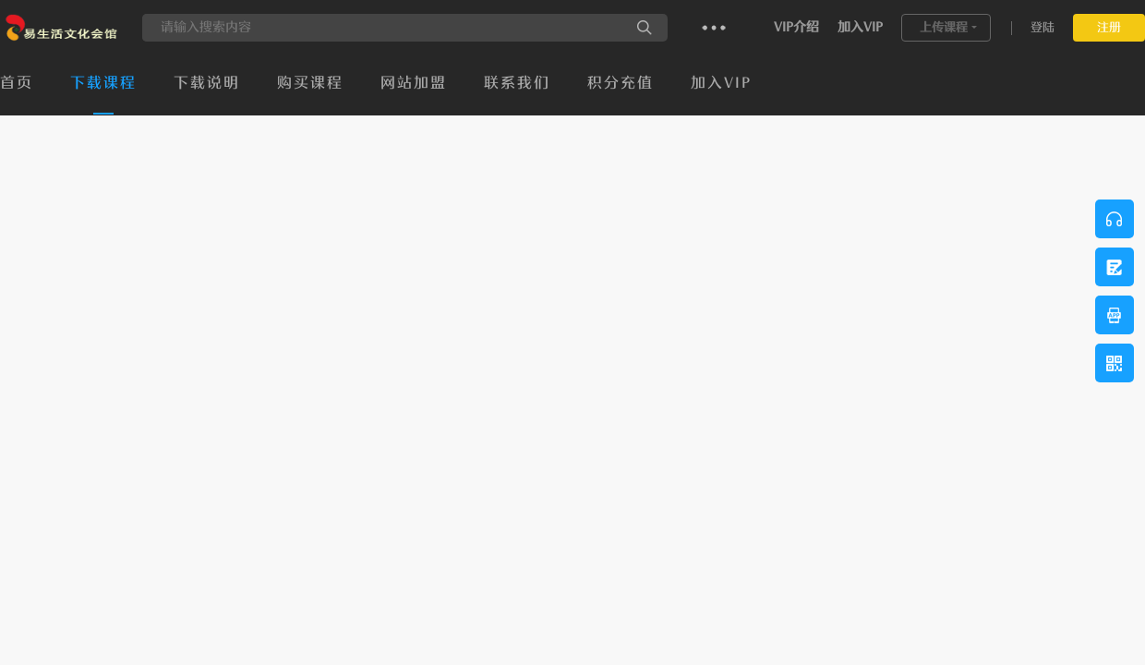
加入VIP (860, 27)
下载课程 (103, 83)
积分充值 (620, 83)
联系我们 (517, 83)
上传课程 (944, 27)
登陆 (1042, 27)
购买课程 (310, 83)
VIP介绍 (796, 27)
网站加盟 (413, 83)
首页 (16, 83)
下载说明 (207, 83)
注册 (1109, 27)
